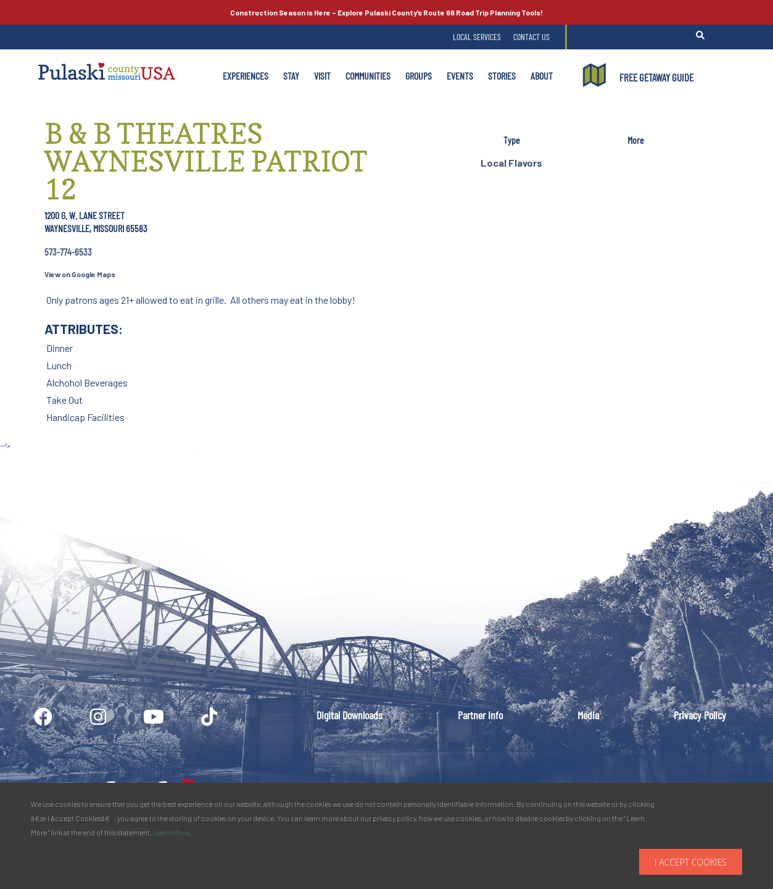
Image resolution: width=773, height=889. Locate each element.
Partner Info (480, 715)
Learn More (171, 832)
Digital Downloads (349, 715)
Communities (368, 75)
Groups (418, 75)
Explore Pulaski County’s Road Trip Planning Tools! (386, 12)
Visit (322, 75)
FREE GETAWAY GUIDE (656, 77)
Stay (291, 75)
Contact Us (531, 36)
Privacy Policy (700, 715)
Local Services (477, 36)
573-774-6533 (68, 251)
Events (460, 75)
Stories (502, 75)
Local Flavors (511, 163)
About (542, 75)
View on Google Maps (79, 274)
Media (588, 715)
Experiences (245, 75)
